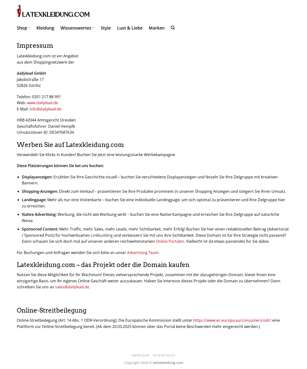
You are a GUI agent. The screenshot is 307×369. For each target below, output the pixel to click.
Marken (157, 28)
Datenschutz (164, 355)
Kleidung (45, 28)
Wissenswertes (77, 28)
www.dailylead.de (42, 102)
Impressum (141, 355)
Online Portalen (170, 241)
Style (106, 28)
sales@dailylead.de (72, 287)
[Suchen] (173, 27)
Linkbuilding (102, 235)
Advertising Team (143, 252)
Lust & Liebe (129, 28)
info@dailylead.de (45, 109)
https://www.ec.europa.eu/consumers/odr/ (232, 320)
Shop (23, 28)
